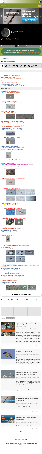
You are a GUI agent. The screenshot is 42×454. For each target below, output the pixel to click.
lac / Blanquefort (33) (5, 247)
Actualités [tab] (3, 318)
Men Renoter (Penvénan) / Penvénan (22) (9, 206)
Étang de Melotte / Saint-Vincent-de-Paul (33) (10, 80)
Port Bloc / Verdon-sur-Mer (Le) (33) (8, 264)
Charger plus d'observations (21, 294)
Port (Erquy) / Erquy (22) (6, 227)
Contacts (22, 439)
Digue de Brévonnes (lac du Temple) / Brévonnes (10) (12, 128)
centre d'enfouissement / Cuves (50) (8, 282)
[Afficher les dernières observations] (7, 61)
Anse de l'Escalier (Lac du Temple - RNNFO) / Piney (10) (12, 121)
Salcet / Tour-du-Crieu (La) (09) (7, 111)
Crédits (26, 439)
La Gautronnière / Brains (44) (7, 279)
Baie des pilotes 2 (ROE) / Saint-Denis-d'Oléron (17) (12, 149)
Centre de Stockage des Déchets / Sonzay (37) (10, 272)
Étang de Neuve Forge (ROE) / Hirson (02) (10, 91)
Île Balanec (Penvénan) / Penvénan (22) (9, 73)
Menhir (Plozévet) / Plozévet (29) (8, 77)
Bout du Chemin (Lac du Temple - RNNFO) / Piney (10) (12, 124)
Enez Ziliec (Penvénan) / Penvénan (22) (9, 186)
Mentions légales (17, 439)
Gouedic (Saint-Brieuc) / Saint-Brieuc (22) (9, 203)
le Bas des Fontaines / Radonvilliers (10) (9, 146)
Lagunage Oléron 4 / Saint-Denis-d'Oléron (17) (10, 159)
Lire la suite (35, 346)
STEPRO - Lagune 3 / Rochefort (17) (8, 176)
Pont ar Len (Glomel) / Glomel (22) (8, 216)
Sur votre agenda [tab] (10, 318)
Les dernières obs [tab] (5, 58)
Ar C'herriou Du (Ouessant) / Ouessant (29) (10, 244)
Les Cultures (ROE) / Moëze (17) (7, 163)
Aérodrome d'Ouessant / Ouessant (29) (9, 230)
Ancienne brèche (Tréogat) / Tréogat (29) (9, 233)
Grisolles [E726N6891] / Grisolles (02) (9, 101)
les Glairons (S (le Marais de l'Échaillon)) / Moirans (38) (12, 275)
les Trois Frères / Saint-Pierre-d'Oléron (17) (10, 166)
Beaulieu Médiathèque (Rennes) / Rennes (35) (10, 84)
